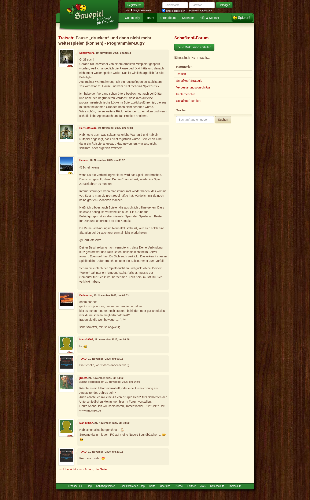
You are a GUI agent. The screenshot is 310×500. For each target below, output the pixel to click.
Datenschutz (217, 486)
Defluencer (85, 295)
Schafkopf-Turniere (188, 100)
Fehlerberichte (185, 94)
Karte (152, 486)
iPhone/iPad (75, 486)
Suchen (223, 119)
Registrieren (134, 5)
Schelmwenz (86, 52)
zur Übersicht (67, 469)
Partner (191, 486)
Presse (179, 486)
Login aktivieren (141, 10)
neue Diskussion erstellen (194, 47)
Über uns (165, 486)
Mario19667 (86, 339)
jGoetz (83, 378)
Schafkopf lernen (105, 486)
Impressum (235, 486)
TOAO (82, 358)
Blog (89, 486)
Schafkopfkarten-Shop (132, 486)
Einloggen (224, 5)
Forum (149, 17)
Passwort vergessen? (200, 10)
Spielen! (244, 17)
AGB (203, 486)
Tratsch (65, 38)
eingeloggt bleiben (173, 11)
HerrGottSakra (87, 128)
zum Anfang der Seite (92, 469)
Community (132, 17)
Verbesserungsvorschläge (193, 87)
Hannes (83, 160)
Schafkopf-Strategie (189, 80)
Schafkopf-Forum (191, 38)
